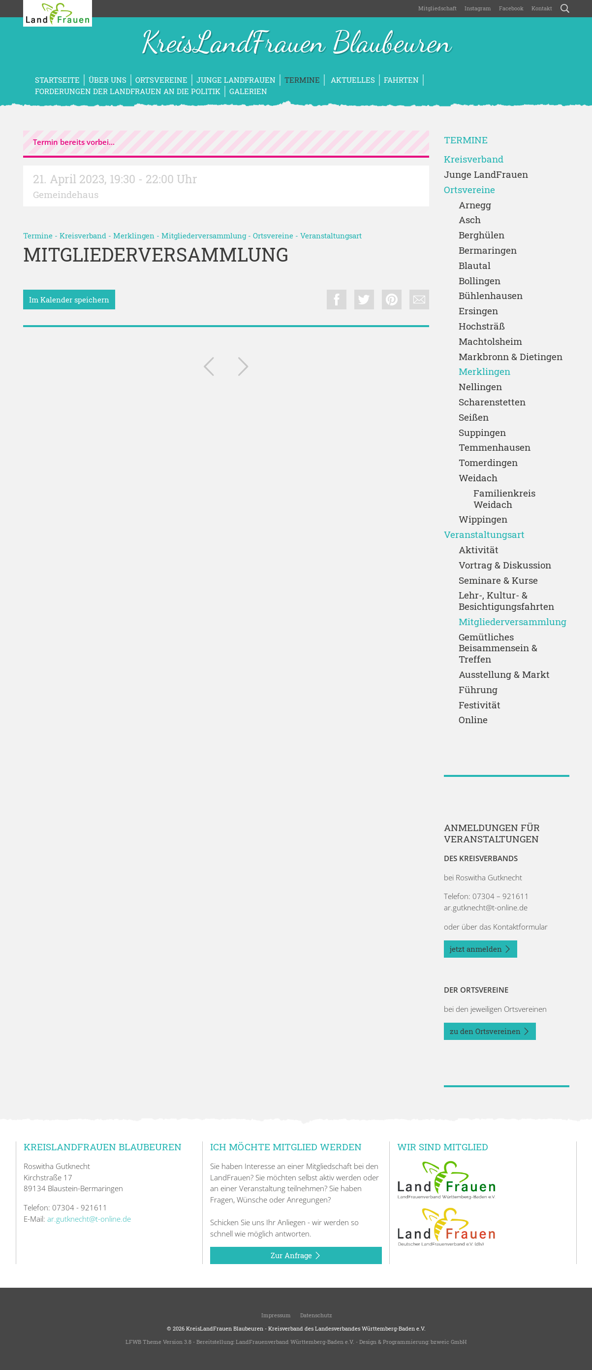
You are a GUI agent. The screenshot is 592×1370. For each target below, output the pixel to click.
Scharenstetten (492, 402)
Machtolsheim (490, 341)
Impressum (275, 1315)
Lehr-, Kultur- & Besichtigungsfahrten (506, 601)
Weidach (478, 478)
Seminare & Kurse (498, 580)
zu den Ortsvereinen (490, 1031)
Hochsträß (482, 326)
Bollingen (479, 281)
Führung (478, 690)
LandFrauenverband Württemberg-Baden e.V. (295, 1341)
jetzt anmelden (480, 949)
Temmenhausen (494, 447)
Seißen (474, 417)
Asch (470, 220)
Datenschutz (315, 1315)
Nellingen (480, 387)
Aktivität (479, 550)
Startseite (57, 80)
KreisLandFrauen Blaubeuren (296, 43)
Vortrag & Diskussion (505, 565)
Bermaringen (488, 250)
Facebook (511, 8)
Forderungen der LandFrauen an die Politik (127, 91)
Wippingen (483, 519)
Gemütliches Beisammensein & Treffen (498, 648)
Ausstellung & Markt (504, 674)
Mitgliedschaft (437, 8)
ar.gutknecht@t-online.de (486, 907)
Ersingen (478, 311)
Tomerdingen (488, 462)
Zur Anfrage (296, 1255)
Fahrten (401, 80)
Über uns (107, 80)
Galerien (248, 91)
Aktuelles (352, 80)
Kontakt (541, 8)
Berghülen (481, 235)
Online (473, 720)
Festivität (479, 705)
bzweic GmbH (449, 1341)
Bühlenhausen (491, 295)
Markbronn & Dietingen (510, 357)
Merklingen (134, 235)
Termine (302, 80)
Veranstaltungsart (331, 235)
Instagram (478, 8)
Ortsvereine (161, 80)
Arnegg (475, 205)
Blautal (475, 265)
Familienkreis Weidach (504, 499)
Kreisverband (83, 235)
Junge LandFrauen (236, 80)
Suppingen (482, 432)
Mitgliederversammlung (203, 235)
